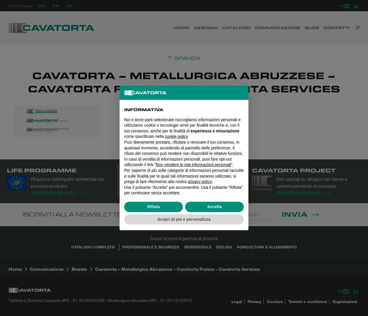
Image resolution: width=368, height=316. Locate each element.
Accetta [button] (214, 206)
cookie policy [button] (176, 136)
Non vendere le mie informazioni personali (193, 164)
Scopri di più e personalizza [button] (184, 219)
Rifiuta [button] (153, 206)
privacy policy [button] (200, 181)
